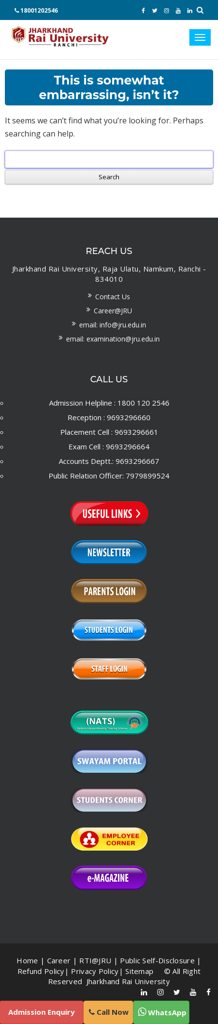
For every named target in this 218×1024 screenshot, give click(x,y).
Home (27, 960)
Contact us (112, 296)
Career (59, 960)
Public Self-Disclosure (157, 960)
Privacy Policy (94, 971)
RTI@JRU (95, 960)
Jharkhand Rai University (127, 981)
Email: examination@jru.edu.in (113, 338)
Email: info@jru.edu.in (112, 324)
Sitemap (139, 971)
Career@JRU (113, 310)
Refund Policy (41, 971)
